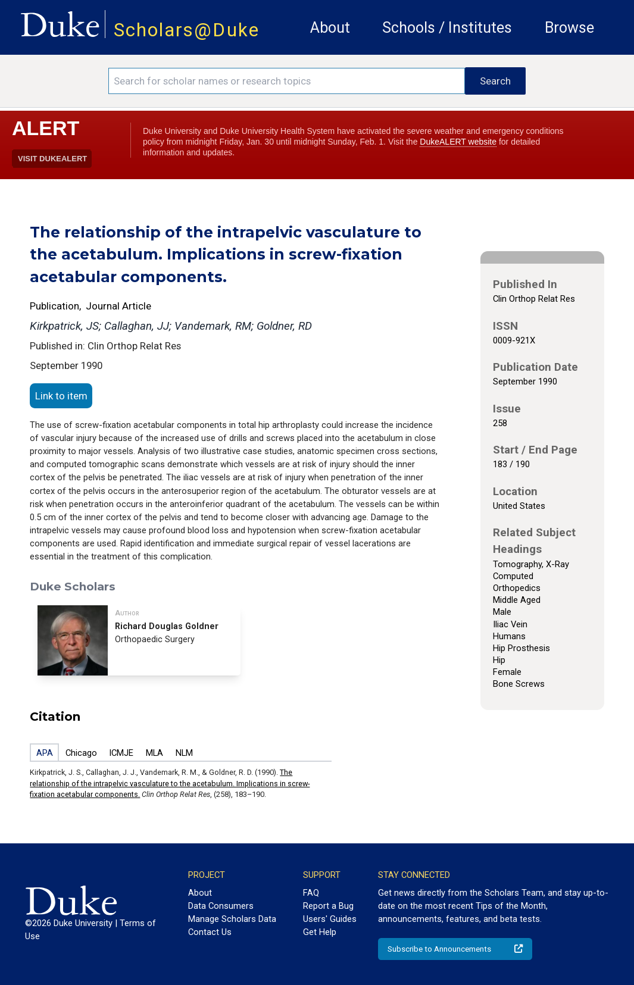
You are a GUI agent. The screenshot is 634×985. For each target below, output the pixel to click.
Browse (569, 27)
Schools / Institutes (447, 27)
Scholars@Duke (187, 30)
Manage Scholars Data (232, 919)
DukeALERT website (458, 141)
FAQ (311, 892)
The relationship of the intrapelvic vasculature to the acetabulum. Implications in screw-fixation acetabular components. (170, 783)
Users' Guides (330, 919)
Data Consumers (221, 905)
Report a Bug (328, 905)
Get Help (319, 932)
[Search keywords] (286, 81)
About (330, 27)
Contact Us (210, 932)
